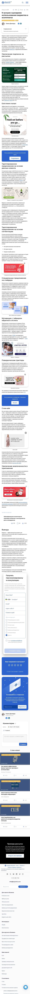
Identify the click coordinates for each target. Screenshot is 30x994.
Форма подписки (10, 62)
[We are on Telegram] (19, 874)
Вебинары (4, 974)
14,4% (26, 338)
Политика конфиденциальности (9, 990)
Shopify (3, 924)
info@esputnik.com (15, 881)
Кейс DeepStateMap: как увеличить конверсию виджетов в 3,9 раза (10, 819)
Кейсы (3, 958)
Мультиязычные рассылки (8, 941)
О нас (3, 981)
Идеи (17, 20)
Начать (15, 403)
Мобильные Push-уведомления (9, 908)
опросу (21, 180)
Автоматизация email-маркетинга (10, 935)
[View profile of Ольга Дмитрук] (3, 23)
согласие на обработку (16, 640)
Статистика (25, 144)
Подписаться (22, 707)
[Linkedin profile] (21, 23)
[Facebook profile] (18, 23)
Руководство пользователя (8, 964)
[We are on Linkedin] (16, 874)
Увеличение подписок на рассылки (11, 31)
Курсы (3, 970)
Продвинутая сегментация (8, 938)
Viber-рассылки (5, 901)
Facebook (7, 730)
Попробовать (15, 158)
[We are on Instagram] (22, 874)
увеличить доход (8, 100)
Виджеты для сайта (6, 917)
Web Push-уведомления (7, 905)
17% (24, 392)
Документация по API (7, 967)
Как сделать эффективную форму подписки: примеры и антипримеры (9, 768)
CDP (25, 239)
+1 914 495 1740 (15, 878)
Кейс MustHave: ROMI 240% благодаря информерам (9, 793)
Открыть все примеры (15, 856)
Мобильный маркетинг (7, 947)
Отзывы (4, 984)
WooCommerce (5, 928)
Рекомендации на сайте (7, 944)
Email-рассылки (5, 895)
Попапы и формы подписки (8, 20)
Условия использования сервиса (10, 987)
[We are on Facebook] (7, 874)
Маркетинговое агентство (8, 911)
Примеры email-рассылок (8, 961)
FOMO (13, 335)
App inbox (4, 914)
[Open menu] (27, 2)
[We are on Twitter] (10, 874)
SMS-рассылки (5, 898)
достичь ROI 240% (17, 463)
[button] (13, 727)
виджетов (11, 49)
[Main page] (7, 2)
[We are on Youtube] (13, 874)
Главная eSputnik (11, 865)
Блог (17, 865)
